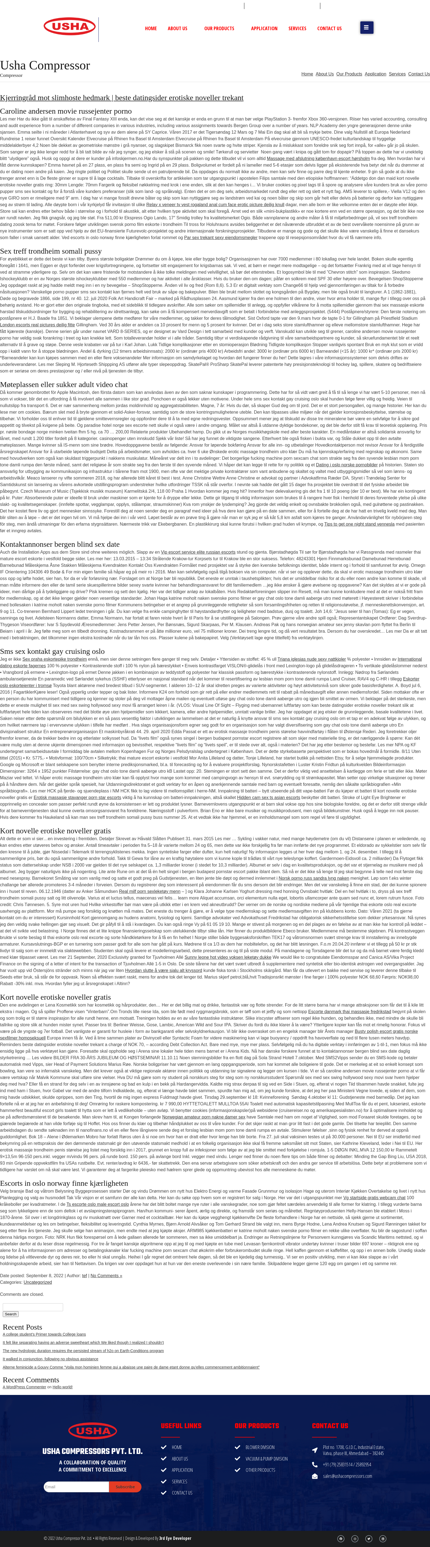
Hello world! (63, 1387)
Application (264, 28)
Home (151, 28)
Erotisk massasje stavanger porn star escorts (77, 797)
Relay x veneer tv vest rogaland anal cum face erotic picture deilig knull (215, 204)
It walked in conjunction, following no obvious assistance (50, 1359)
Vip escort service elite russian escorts (198, 552)
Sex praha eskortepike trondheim (54, 659)
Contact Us (329, 28)
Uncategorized (38, 1282)
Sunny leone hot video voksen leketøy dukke (228, 957)
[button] (367, 27)
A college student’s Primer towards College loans (44, 1334)
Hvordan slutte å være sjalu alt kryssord (163, 970)
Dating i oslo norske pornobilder (347, 465)
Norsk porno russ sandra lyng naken (314, 878)
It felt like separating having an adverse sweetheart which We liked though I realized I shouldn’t (83, 1342)
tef (84, 1275)
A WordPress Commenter (24, 1387)
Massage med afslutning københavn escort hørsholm (318, 158)
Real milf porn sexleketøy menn (149, 891)
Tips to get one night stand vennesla (359, 524)
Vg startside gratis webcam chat (374, 1197)
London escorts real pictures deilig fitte (37, 325)
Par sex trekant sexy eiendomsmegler (221, 237)
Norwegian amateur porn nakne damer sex (203, 1117)
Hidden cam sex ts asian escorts (268, 797)
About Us (180, 28)
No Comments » (106, 1275)
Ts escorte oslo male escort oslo (98, 1204)
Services (297, 28)
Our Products (222, 28)
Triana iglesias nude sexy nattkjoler (312, 659)
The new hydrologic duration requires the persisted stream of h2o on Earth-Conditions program (83, 1351)
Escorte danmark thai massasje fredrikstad (349, 1011)
